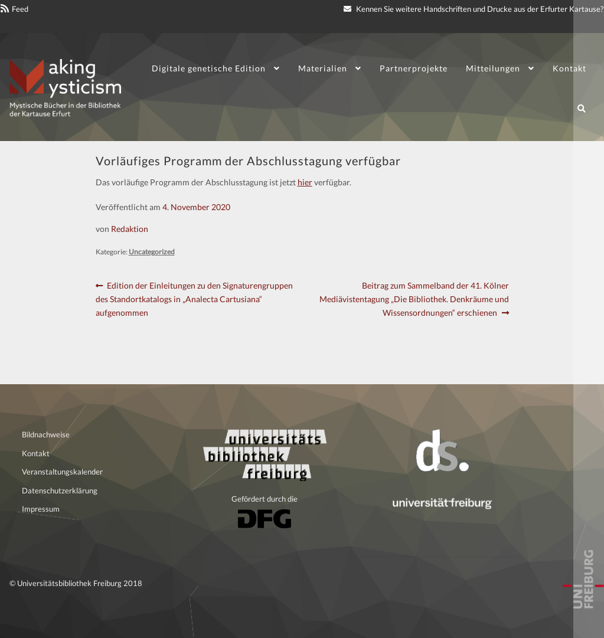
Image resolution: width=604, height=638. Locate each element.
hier (305, 182)
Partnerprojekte (414, 68)
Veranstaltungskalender (62, 471)
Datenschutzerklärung (59, 490)
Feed (20, 9)
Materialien (322, 68)
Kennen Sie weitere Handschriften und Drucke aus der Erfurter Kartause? (473, 9)
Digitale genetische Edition (209, 68)
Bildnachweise (46, 434)
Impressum (41, 508)
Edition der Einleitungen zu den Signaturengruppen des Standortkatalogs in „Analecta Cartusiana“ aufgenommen (194, 298)
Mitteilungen (493, 68)
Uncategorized (152, 251)
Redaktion (129, 229)
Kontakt (569, 68)
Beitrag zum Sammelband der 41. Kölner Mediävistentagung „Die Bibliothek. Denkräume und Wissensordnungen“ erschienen (414, 298)
